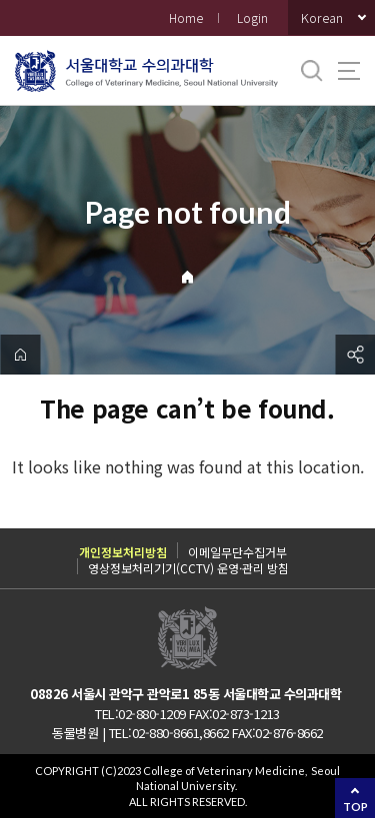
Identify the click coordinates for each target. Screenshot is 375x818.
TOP (355, 806)
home (20, 355)
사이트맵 (349, 71)
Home (186, 17)
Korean (322, 17)
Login (252, 17)
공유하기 (355, 355)
